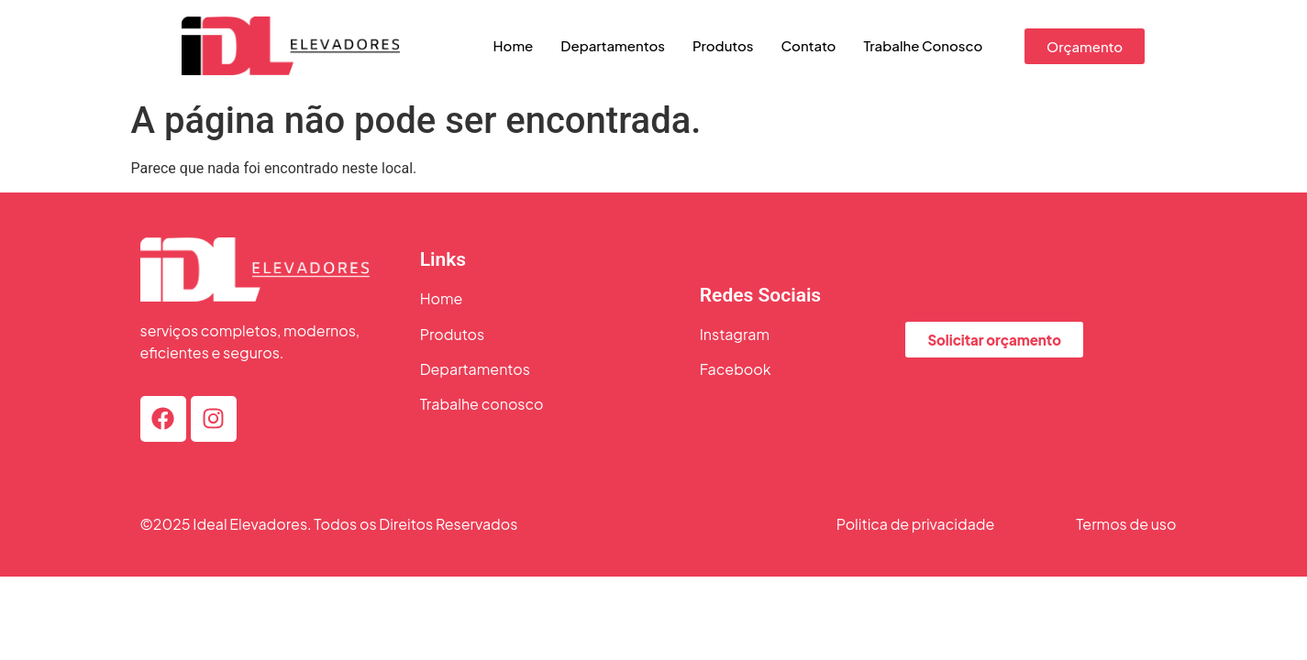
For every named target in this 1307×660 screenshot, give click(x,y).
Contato (808, 45)
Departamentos (612, 45)
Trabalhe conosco (482, 403)
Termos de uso (1126, 524)
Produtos (723, 45)
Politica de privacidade (915, 524)
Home (513, 45)
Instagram (735, 334)
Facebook (735, 369)
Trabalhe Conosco (922, 45)
